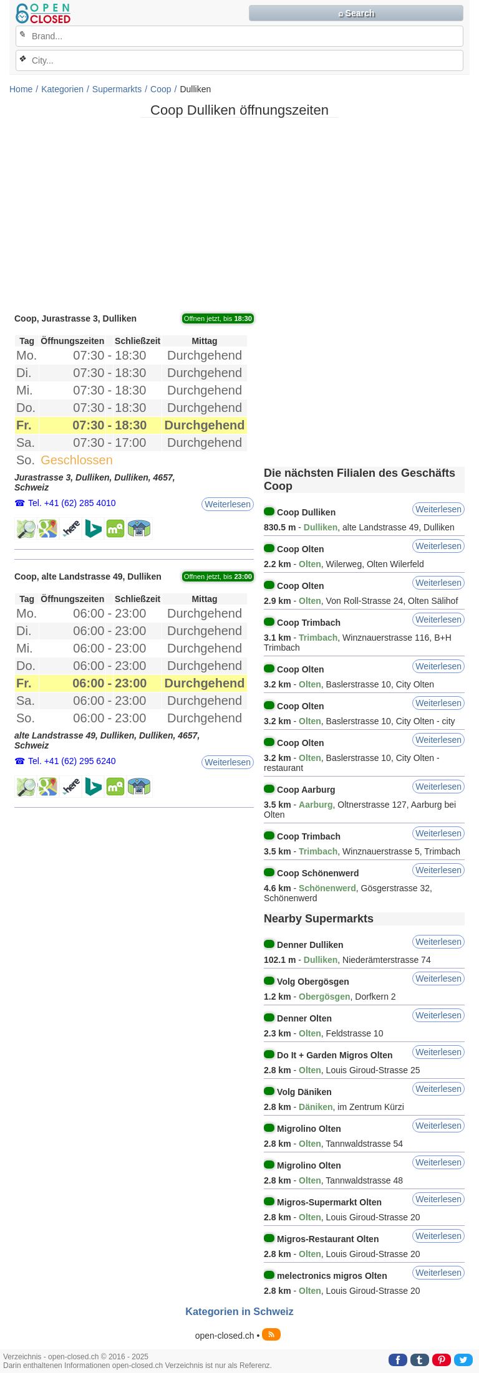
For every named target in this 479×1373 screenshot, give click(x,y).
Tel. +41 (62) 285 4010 (72, 503)
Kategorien (62, 89)
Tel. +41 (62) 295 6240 (72, 761)
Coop (160, 89)
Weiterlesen (228, 504)
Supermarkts (117, 89)
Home (20, 89)
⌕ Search (356, 13)
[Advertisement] (239, 214)
